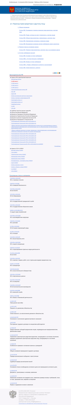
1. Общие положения (23, 27)
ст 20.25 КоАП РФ (14, 317)
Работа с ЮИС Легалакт (41, 2)
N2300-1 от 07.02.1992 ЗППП (16, 210)
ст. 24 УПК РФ (13, 365)
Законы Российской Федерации (19, 112)
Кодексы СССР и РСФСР (17, 148)
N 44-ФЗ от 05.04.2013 (15, 279)
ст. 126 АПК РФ (13, 370)
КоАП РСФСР (14, 162)
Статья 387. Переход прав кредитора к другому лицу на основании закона (39, 50)
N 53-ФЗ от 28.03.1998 (15, 290)
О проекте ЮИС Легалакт (26, 2)
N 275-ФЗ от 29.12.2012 (15, 205)
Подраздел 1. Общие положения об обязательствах (38, 18)
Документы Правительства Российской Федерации (24, 116)
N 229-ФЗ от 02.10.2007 (15, 285)
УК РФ (12, 106)
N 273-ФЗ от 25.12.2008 (15, 215)
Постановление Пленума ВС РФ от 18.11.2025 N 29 (23, 137)
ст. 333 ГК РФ (13, 301)
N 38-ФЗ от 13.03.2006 (15, 221)
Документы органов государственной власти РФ (23, 117)
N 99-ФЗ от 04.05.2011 (15, 247)
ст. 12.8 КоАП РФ (14, 335)
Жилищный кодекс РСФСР (18, 156)
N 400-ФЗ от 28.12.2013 (15, 178)
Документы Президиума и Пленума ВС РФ (22, 119)
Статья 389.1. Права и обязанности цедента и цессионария (35, 64)
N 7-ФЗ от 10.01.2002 (14, 226)
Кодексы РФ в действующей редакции (21, 77)
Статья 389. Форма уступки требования (30, 61)
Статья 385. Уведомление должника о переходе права (34, 41)
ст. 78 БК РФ (13, 327)
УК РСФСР (13, 169)
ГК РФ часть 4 (14, 87)
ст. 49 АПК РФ (13, 376)
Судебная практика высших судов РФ (21, 110)
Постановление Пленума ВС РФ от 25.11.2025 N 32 (23, 123)
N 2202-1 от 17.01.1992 (14, 263)
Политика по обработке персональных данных (33, 403)
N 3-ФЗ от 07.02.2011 (14, 231)
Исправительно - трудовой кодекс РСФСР (22, 160)
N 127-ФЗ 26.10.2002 (14, 269)
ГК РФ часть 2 (14, 83)
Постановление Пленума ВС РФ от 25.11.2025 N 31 (23, 121)
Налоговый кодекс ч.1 (16, 100)
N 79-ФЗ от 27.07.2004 (15, 199)
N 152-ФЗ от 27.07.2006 (15, 274)
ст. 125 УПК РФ (13, 359)
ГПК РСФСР (14, 152)
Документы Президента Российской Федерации (23, 114)
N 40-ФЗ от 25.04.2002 (15, 188)
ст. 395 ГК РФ (13, 311)
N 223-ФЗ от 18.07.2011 (15, 258)
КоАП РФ (13, 93)
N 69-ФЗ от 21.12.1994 (14, 183)
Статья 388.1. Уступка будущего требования (31, 58)
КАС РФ (13, 91)
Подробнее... (57, 146)
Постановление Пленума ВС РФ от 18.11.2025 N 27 (23, 142)
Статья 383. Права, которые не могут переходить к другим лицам (37, 35)
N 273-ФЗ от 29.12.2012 (15, 194)
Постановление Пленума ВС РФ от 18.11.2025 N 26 (23, 133)
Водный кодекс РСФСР (17, 150)
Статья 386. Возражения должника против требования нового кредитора (39, 44)
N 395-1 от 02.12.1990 (14, 295)
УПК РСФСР (14, 171)
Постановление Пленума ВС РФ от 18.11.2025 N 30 (23, 139)
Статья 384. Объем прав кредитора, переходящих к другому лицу (37, 38)
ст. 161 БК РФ (13, 343)
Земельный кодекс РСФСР (18, 158)
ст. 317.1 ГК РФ (13, 306)
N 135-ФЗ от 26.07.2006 (15, 242)
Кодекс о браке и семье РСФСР (19, 167)
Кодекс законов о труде (17, 164)
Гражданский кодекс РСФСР (18, 154)
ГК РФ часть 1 (14, 81)
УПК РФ (13, 108)
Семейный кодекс (15, 104)
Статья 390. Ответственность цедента (29, 67)
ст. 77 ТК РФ (13, 349)
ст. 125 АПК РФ (13, 383)
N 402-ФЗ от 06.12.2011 (15, 237)
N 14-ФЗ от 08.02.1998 (15, 253)
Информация (13, 2)
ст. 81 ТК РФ (12, 322)
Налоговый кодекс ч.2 (16, 102)
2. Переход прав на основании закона (28, 47)
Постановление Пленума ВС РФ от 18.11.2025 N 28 (23, 135)
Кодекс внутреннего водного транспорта (21, 95)
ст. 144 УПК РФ (13, 354)
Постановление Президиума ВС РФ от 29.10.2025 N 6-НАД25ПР (27, 144)
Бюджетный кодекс (16, 79)
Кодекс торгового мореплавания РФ (20, 97)
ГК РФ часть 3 (14, 85)
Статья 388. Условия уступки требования (30, 55)
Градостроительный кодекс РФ (19, 89)
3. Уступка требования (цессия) (26, 53)
